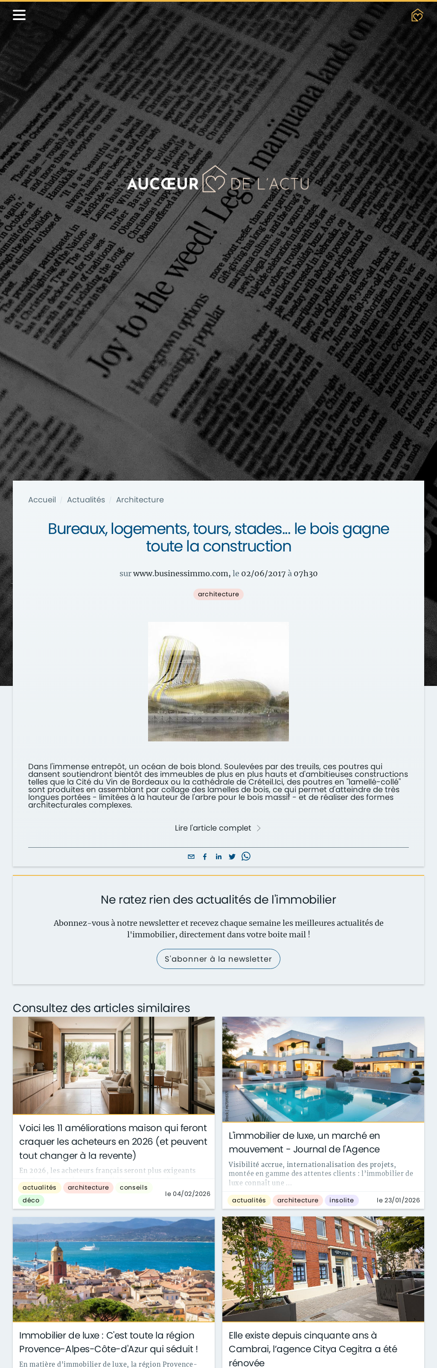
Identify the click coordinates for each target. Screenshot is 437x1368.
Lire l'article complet (218, 828)
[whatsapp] (246, 857)
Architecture (140, 500)
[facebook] (205, 857)
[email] (191, 857)
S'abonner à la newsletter (218, 959)
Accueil (42, 500)
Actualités (86, 500)
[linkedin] (218, 857)
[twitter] (232, 857)
